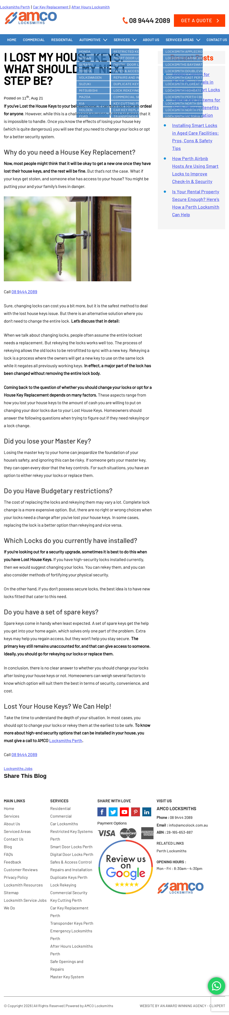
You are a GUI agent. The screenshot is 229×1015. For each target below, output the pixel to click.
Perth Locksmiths (171, 850)
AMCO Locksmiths (98, 1006)
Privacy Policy (16, 877)
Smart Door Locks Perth (71, 846)
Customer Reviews (21, 869)
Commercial (34, 39)
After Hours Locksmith (90, 7)
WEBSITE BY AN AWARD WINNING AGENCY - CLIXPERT (182, 1006)
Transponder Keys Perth (71, 923)
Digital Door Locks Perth (71, 854)
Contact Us (217, 39)
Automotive (89, 39)
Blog (8, 846)
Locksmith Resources (23, 884)
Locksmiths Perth (15, 7)
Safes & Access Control (71, 861)
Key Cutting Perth (66, 900)
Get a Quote (196, 20)
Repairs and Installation (71, 869)
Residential (62, 39)
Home (11, 39)
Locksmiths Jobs (18, 768)
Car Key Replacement (51, 7)
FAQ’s (8, 854)
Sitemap (11, 892)
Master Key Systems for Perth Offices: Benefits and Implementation (196, 107)
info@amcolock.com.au (188, 825)
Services (122, 39)
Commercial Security (68, 892)
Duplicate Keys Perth (68, 877)
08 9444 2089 (149, 20)
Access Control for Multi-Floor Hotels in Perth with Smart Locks (196, 81)
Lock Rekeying (63, 884)
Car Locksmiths (64, 823)
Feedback (12, 861)
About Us (151, 39)
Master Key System (67, 976)
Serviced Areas (180, 39)
